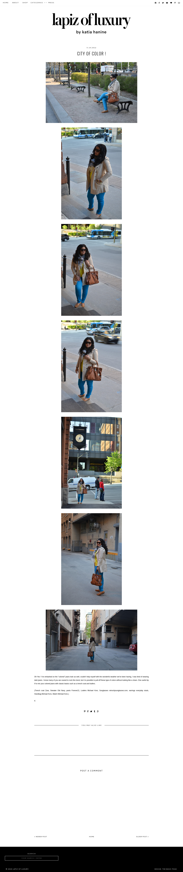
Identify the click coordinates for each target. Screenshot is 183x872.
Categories (37, 2)
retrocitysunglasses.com (109, 59)
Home (6, 2)
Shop (25, 2)
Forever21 (57, 59)
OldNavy (87, 59)
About (15, 2)
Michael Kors (72, 59)
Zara (128, 59)
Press (51, 2)
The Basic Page (169, 869)
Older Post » (142, 836)
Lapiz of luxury (21, 869)
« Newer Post (40, 836)
